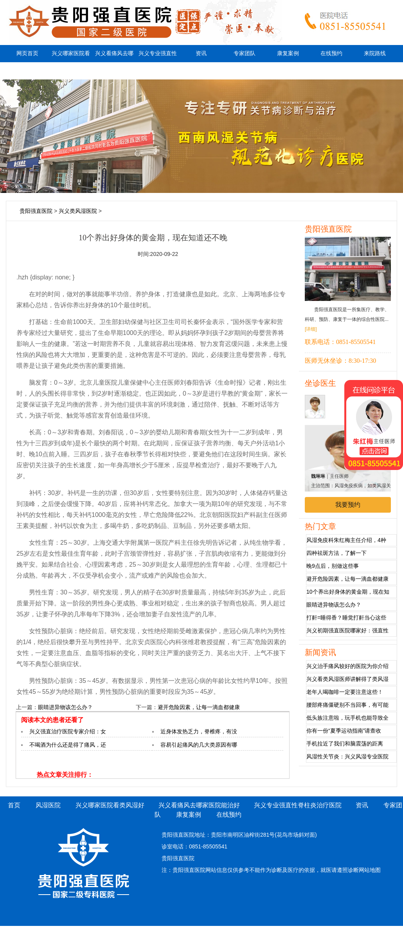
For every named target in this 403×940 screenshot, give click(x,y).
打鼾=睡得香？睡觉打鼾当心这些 (346, 617)
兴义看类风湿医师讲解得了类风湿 (347, 679)
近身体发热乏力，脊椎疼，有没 (198, 731)
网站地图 (370, 870)
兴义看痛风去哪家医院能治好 (114, 62)
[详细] (311, 329)
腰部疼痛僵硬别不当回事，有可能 (347, 705)
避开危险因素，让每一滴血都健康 (199, 707)
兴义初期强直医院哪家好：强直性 (347, 630)
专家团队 (244, 53)
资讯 (201, 53)
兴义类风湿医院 (78, 211)
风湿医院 (48, 805)
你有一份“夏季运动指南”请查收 (343, 731)
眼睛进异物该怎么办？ (65, 707)
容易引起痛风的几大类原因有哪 (198, 745)
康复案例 (288, 53)
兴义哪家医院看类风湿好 (71, 62)
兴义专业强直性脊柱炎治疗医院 (158, 62)
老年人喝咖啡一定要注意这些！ (344, 692)
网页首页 (27, 53)
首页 (14, 805)
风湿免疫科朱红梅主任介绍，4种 (346, 540)
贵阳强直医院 (36, 211)
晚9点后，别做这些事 (332, 566)
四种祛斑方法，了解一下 (336, 553)
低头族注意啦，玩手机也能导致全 (347, 718)
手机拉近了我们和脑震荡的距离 (344, 743)
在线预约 (331, 53)
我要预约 (347, 504)
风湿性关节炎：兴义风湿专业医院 (347, 756)
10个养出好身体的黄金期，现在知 (347, 592)
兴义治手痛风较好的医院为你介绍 (347, 666)
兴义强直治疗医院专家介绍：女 (67, 731)
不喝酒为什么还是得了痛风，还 (67, 745)
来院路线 (375, 53)
